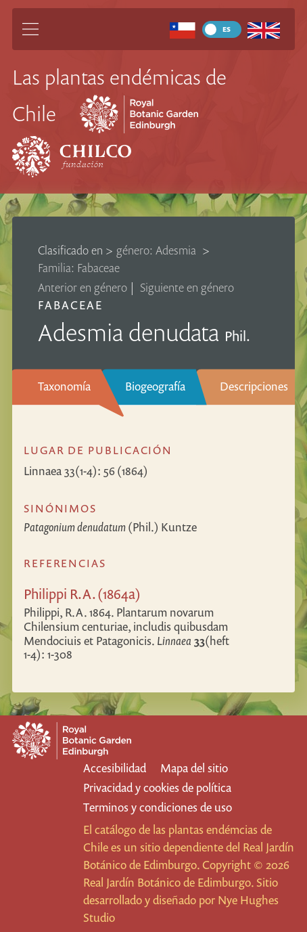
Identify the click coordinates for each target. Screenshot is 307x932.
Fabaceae (70, 305)
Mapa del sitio (194, 768)
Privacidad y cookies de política (157, 787)
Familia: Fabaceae (79, 267)
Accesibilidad (114, 768)
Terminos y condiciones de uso (157, 807)
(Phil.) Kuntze (110, 527)
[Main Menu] (30, 29)
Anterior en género (82, 287)
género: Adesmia (157, 250)
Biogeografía (155, 386)
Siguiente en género (187, 287)
